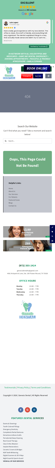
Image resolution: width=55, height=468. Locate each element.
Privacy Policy (23, 387)
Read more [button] (9, 41)
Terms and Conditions (41, 387)
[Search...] (27, 141)
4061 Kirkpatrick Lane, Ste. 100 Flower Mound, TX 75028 (27, 273)
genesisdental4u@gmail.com (27, 271)
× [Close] (53, 67)
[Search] (5, 141)
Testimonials (10, 387)
